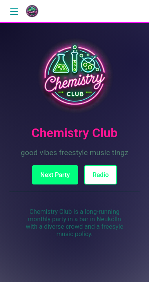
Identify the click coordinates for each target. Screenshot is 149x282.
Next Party (55, 175)
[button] (14, 11)
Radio (101, 175)
